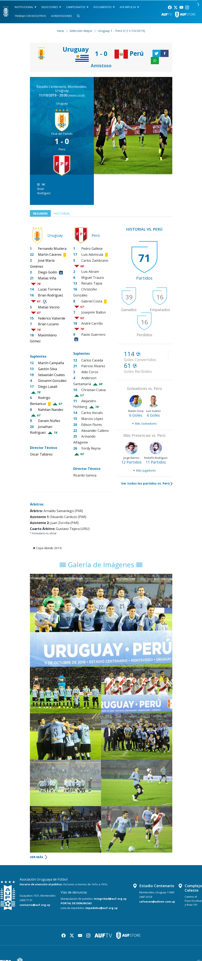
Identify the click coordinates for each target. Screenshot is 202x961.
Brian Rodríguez (44, 191)
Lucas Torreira (49, 289)
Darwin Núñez (49, 420)
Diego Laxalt (47, 386)
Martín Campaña (51, 363)
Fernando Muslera (52, 248)
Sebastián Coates (51, 375)
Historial (62, 213)
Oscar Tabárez (41, 454)
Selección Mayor (81, 31)
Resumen (40, 213)
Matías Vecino (49, 307)
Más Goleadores (144, 423)
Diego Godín (47, 272)
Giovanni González (52, 381)
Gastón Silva (47, 369)
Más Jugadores (144, 470)
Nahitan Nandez (50, 409)
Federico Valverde (51, 318)
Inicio (60, 31)
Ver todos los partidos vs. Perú (146, 483)
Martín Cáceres (49, 254)
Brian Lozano (48, 324)
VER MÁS (38, 857)
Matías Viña (47, 278)
